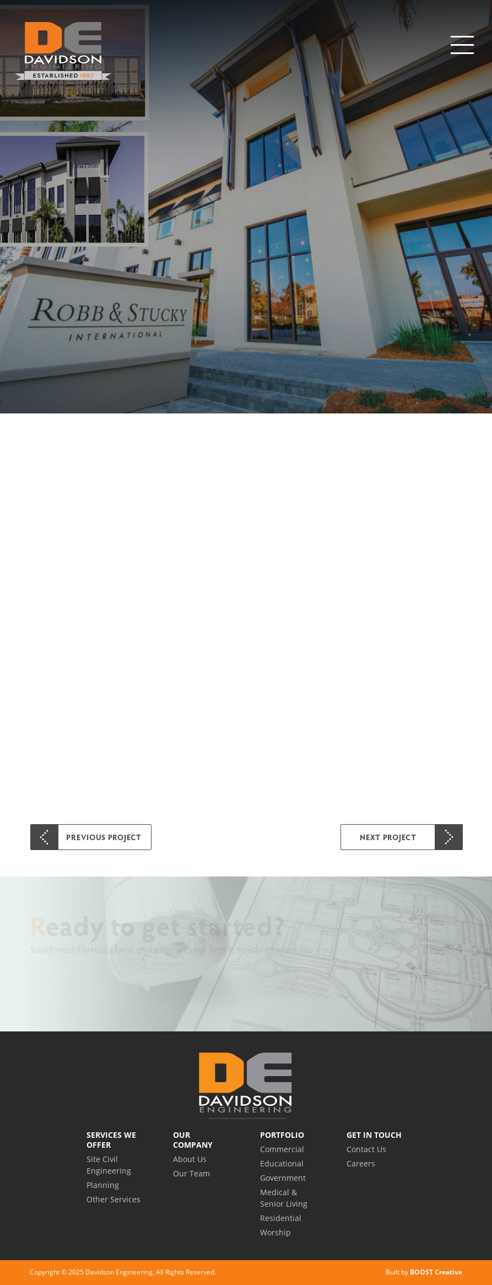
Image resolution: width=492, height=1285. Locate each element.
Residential (280, 1218)
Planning (102, 1185)
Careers (361, 1163)
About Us (190, 1159)
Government (283, 1178)
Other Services (113, 1199)
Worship (275, 1232)
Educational (282, 1163)
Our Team (191, 1173)
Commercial (282, 1149)
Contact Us (366, 1149)
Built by (424, 1272)
